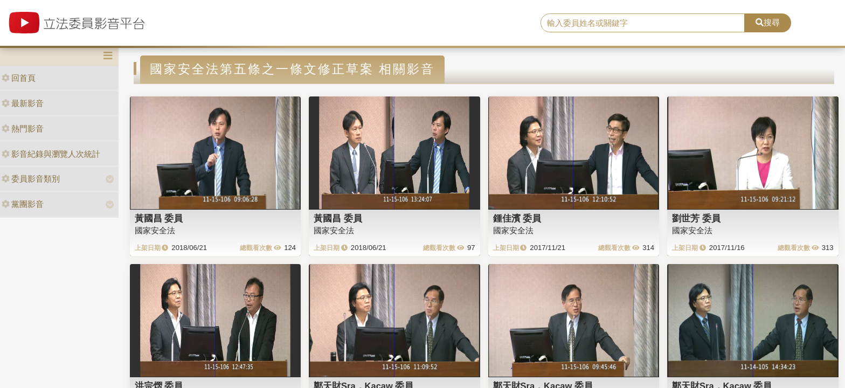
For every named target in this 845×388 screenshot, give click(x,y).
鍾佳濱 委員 (517, 218)
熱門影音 (23, 128)
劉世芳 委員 (696, 218)
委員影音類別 (31, 178)
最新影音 (23, 103)
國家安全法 (155, 230)
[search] (643, 23)
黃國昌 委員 (159, 218)
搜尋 (768, 22)
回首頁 (19, 77)
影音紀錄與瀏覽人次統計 (51, 153)
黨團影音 (23, 204)
